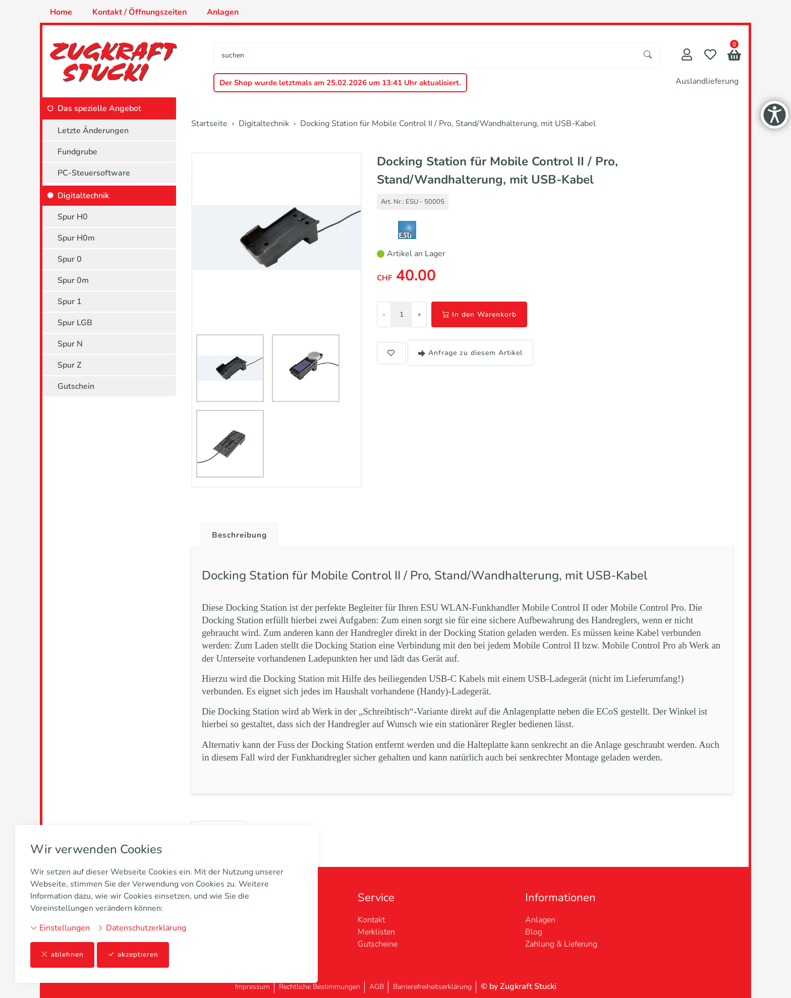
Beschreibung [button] (240, 535)
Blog (533, 931)
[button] (734, 56)
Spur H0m (76, 238)
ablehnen (62, 955)
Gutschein (76, 386)
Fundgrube (77, 151)
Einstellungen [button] (60, 927)
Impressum (252, 986)
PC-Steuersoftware (94, 173)
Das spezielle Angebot (99, 108)
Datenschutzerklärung (141, 927)
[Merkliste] (710, 55)
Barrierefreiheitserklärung (432, 986)
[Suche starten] (648, 55)
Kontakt (371, 919)
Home (61, 12)
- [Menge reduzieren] (383, 314)
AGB (376, 986)
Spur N (70, 343)
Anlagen (223, 12)
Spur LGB (75, 322)
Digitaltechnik (83, 195)
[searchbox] (425, 55)
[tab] (236, 532)
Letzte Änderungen (93, 130)
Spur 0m (73, 280)
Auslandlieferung (707, 81)
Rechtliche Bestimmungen (319, 986)
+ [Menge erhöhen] (419, 314)
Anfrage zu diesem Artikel (470, 353)
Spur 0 (70, 259)
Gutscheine (378, 944)
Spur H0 (73, 216)
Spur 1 (70, 301)
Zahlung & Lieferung (561, 944)
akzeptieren (133, 955)
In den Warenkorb (479, 314)
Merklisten (376, 931)
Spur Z (70, 365)
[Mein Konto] (687, 55)
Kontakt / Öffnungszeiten (139, 12)
